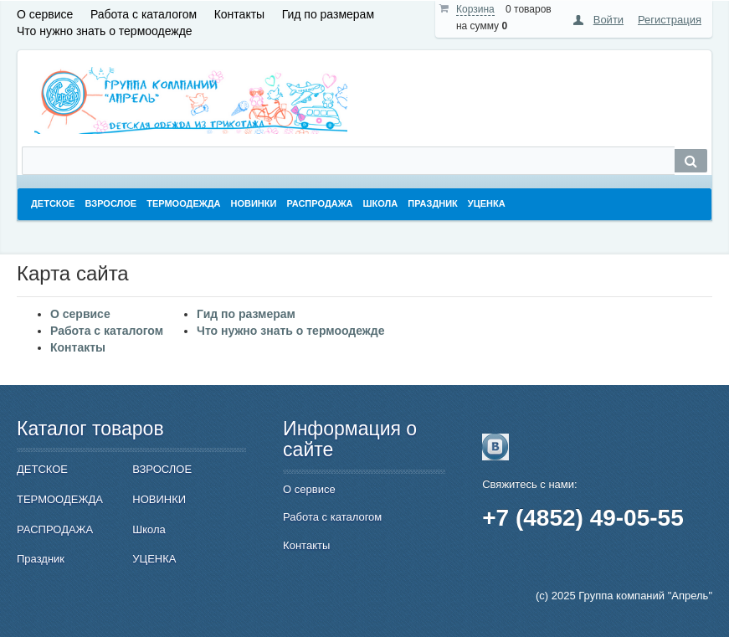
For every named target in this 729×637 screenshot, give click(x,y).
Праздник (40, 558)
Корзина (475, 9)
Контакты (239, 14)
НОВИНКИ (159, 499)
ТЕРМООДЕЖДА (60, 499)
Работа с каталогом (143, 14)
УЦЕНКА (154, 558)
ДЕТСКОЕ (42, 469)
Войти (608, 19)
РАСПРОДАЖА (55, 529)
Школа (149, 529)
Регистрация (669, 19)
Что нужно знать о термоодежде (105, 31)
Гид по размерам (328, 14)
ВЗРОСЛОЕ (162, 469)
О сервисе (45, 14)
